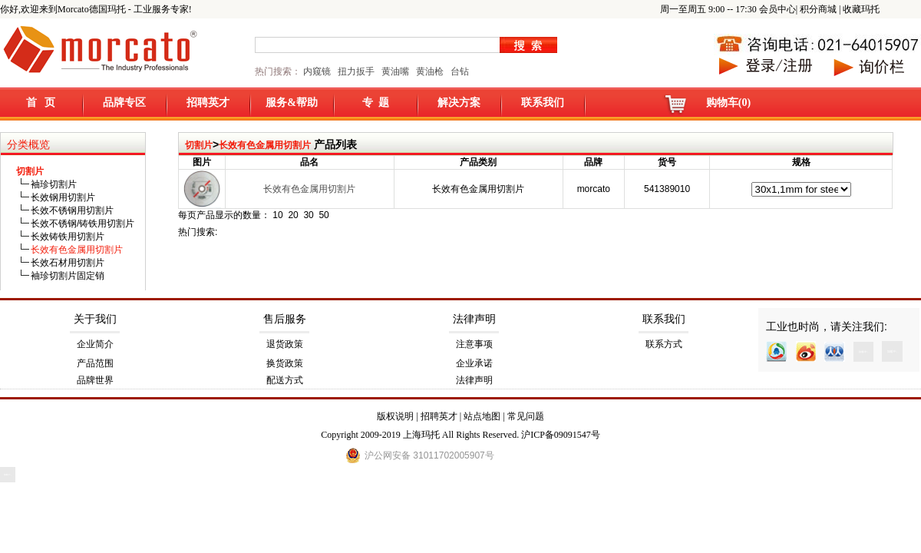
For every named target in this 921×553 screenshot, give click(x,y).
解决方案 (458, 102)
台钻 (458, 71)
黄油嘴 (395, 71)
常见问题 (525, 416)
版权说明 (395, 416)
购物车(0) (728, 102)
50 (323, 215)
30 (308, 215)
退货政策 (284, 344)
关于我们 (95, 319)
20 (293, 215)
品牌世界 (95, 380)
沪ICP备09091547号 (560, 434)
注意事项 (474, 344)
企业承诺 (474, 363)
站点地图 (482, 416)
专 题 (375, 102)
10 (277, 215)
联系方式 (663, 344)
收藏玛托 (861, 9)
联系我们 (542, 102)
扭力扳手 (356, 71)
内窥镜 (317, 71)
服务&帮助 (292, 102)
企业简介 (95, 344)
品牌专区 (124, 102)
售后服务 (284, 319)
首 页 (41, 102)
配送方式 (284, 380)
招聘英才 (208, 102)
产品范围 (95, 363)
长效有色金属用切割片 (265, 145)
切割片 (199, 145)
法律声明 (474, 319)
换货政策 (284, 363)
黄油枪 (430, 71)
